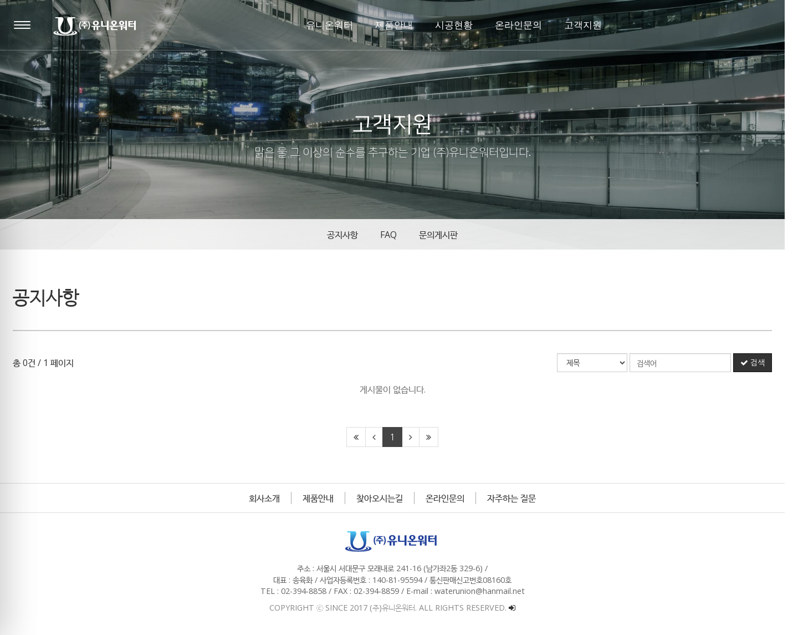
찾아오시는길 (386, 498)
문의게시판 (445, 234)
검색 (759, 363)
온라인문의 (451, 498)
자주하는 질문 (518, 498)
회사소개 (271, 498)
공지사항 (349, 234)
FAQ (395, 234)
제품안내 (324, 498)
